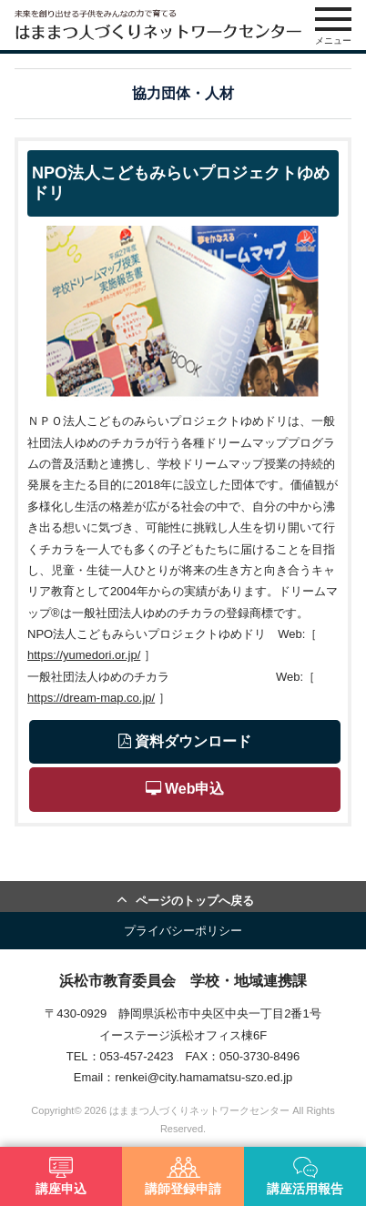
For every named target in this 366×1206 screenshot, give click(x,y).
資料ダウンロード (184, 741)
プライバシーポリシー (183, 930)
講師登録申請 (183, 1176)
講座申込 (61, 1176)
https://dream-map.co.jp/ (91, 697)
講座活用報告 (305, 1176)
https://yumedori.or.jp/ (83, 655)
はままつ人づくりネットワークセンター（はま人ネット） (158, 25)
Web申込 (185, 788)
